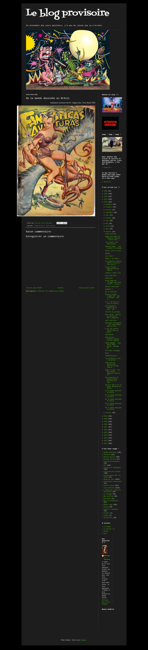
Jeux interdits (111, 320)
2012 (106, 440)
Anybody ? (109, 289)
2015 (106, 432)
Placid (106, 531)
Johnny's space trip (113, 273)
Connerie (107, 454)
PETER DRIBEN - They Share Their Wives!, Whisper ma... (113, 345)
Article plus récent (34, 288)
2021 (106, 416)
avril (108, 226)
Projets (106, 513)
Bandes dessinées (110, 452)
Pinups (106, 507)
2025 (106, 194)
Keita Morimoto (111, 275)
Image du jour (39, 225)
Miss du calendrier (111, 501)
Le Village (108, 494)
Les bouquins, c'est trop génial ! (113, 359)
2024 (106, 196)
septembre (110, 212)
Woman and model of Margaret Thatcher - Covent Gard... (113, 238)
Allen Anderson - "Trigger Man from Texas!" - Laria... (113, 282)
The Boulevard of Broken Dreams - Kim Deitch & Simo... (112, 380)
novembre (109, 207)
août (108, 215)
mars (108, 229)
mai (107, 223)
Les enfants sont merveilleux (111, 243)
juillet (109, 218)
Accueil (60, 288)
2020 (106, 419)
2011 (106, 443)
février (109, 231)
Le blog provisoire (67, 13)
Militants (107, 498)
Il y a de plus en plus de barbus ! (112, 302)
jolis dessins (50, 225)
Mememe (107, 253)
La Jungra (107, 527)
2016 (106, 430)
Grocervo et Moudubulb (112, 468)
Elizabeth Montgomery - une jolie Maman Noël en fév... (113, 324)
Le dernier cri (109, 529)
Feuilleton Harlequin (112, 461)
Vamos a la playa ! (112, 258)
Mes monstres (108, 496)
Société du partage (112, 312)
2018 (106, 424)
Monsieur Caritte (107, 557)
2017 (106, 427)
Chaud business (111, 234)
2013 (106, 438)
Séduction (109, 278)
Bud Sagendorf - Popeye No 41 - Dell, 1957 (111, 307)
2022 (106, 202)
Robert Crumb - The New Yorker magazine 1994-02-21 (113, 372)
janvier (109, 413)
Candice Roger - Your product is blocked (113, 247)
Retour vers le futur (113, 251)
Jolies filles (109, 485)
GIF (105, 465)
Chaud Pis (107, 167)
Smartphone (109, 334)
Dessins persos (109, 457)
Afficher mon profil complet (106, 602)
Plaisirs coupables (111, 509)
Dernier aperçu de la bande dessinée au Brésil (113, 386)
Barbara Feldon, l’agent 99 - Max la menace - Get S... (112, 297)
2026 (106, 191)
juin (108, 221)
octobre (109, 210)
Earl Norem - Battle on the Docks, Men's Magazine (113, 316)
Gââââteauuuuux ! (111, 356)
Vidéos (106, 515)
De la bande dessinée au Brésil (113, 391)
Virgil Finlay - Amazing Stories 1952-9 (112, 268)
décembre (109, 204)
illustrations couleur (112, 471)
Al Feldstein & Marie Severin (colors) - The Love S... (113, 263)
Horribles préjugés (112, 350)
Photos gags (108, 505)
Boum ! (107, 353)
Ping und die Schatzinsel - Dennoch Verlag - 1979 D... (112, 365)
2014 (106, 435)
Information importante (112, 481)
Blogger (83, 640)
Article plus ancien (87, 288)
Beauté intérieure (112, 286)
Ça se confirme (111, 292)
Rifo (105, 533)
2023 (106, 199)
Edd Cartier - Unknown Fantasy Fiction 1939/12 (112, 339)
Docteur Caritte (110, 459)
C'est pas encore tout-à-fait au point (111, 330)
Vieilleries (108, 518)
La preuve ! (109, 256)
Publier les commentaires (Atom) (51, 291)
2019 (106, 421)
